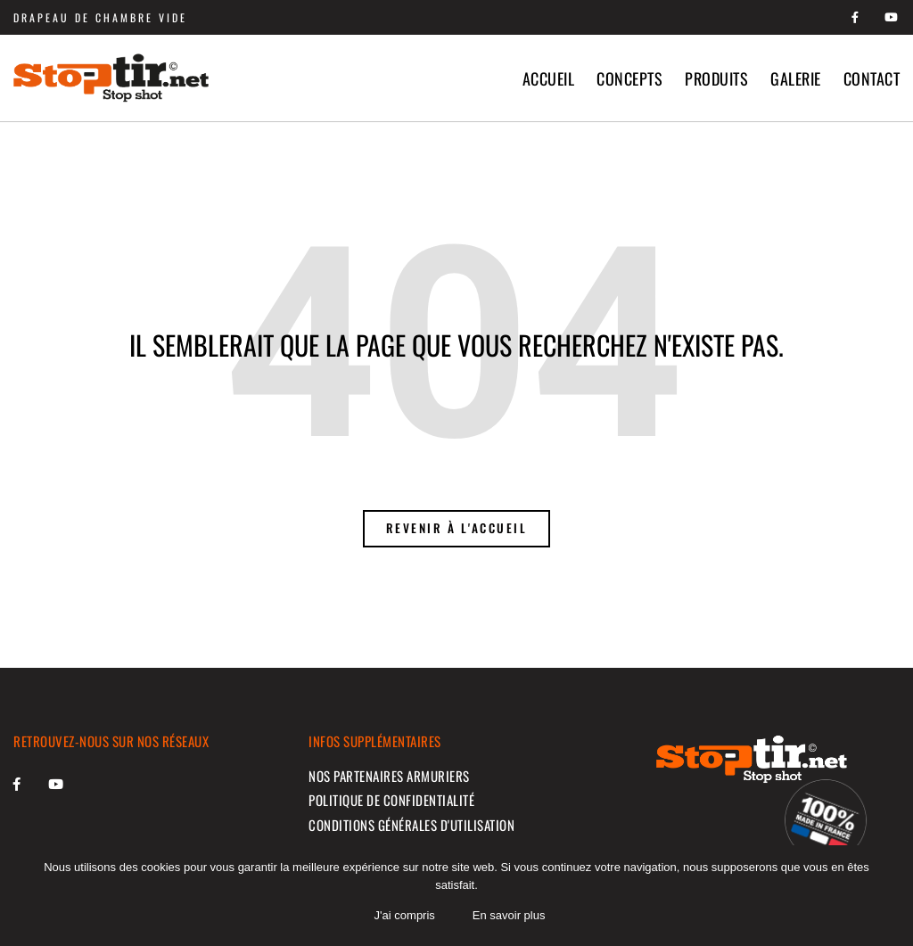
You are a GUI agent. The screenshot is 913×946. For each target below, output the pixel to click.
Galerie (795, 78)
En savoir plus (510, 917)
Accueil (548, 78)
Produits (716, 78)
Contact (872, 78)
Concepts (629, 78)
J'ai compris (405, 917)
